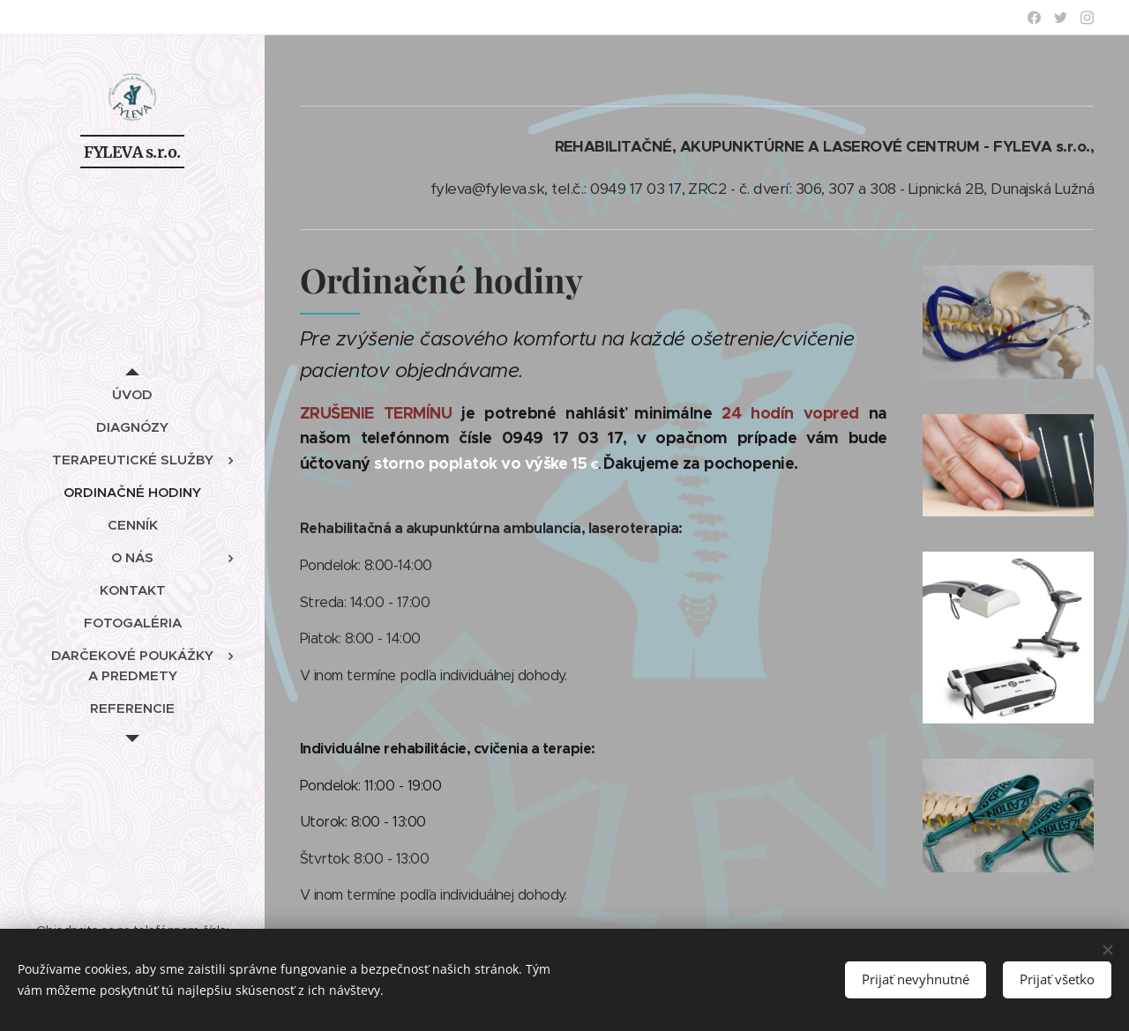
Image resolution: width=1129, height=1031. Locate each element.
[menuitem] (132, 394)
